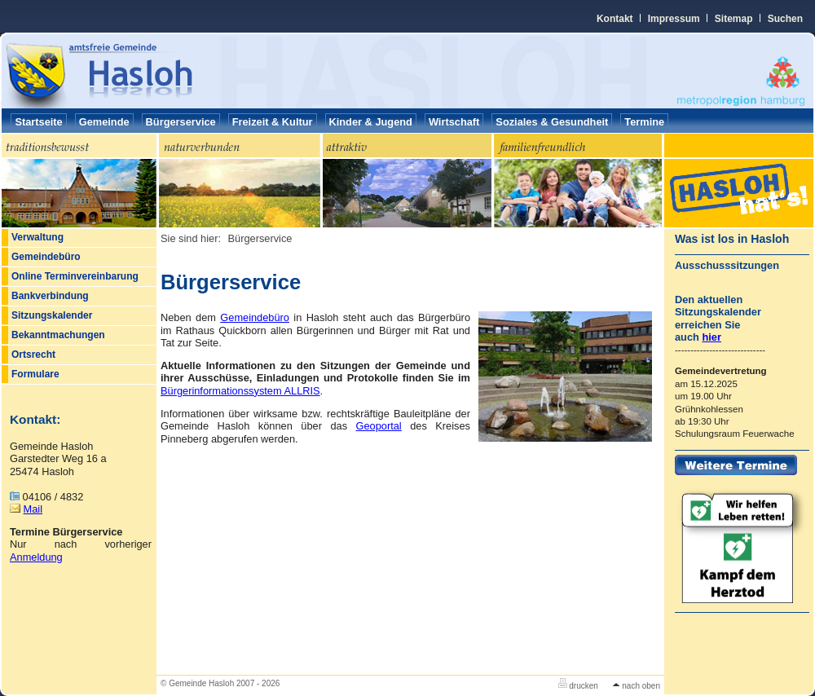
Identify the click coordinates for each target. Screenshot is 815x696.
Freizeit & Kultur (272, 122)
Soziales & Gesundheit (552, 122)
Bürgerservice (181, 122)
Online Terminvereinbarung (75, 276)
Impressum (674, 18)
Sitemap (734, 18)
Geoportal (379, 426)
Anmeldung (36, 557)
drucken (578, 685)
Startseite (38, 122)
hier (711, 337)
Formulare (35, 374)
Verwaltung (37, 237)
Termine (644, 122)
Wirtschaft (454, 122)
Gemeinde (104, 122)
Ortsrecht (33, 354)
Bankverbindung (50, 296)
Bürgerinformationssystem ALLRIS (240, 391)
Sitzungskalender (51, 315)
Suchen (785, 18)
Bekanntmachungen (58, 335)
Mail (33, 509)
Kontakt (615, 18)
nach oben (636, 685)
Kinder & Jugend (370, 122)
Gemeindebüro (46, 256)
